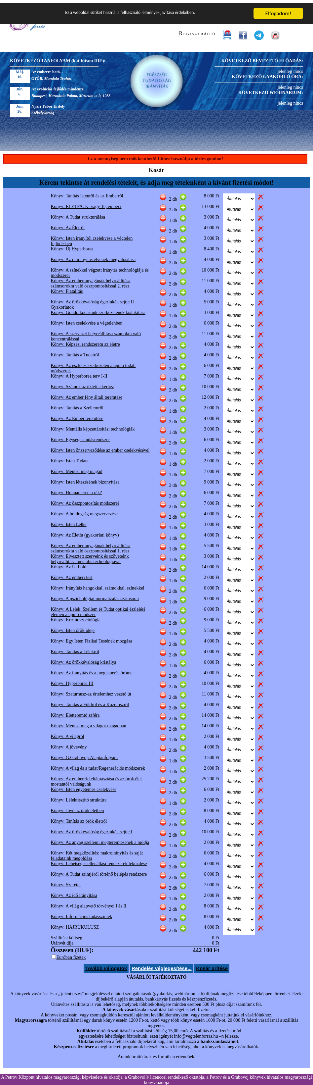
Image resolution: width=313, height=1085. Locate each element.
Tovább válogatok (106, 965)
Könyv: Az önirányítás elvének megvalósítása (93, 256)
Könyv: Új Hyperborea (72, 245)
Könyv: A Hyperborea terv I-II (79, 373)
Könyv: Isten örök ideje (73, 627)
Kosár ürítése (212, 965)
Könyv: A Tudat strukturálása (78, 214)
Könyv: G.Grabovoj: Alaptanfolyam (84, 754)
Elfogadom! (278, 10)
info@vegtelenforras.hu (196, 1033)
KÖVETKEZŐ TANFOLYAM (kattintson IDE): (57, 57)
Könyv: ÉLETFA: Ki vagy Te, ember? (86, 203)
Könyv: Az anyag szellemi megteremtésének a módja (100, 839)
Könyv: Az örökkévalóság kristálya (83, 659)
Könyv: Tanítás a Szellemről (77, 404)
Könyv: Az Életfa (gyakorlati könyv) (85, 532)
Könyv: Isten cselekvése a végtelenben (87, 320)
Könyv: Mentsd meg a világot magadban (88, 722)
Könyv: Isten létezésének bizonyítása (85, 479)
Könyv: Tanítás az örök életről (79, 818)
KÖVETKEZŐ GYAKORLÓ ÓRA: (267, 73)
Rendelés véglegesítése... (162, 965)
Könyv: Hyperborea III (72, 680)
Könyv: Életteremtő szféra (75, 712)
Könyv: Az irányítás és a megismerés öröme (92, 669)
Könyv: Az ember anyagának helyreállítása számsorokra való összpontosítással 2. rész (91, 280)
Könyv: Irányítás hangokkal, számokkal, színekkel (97, 585)
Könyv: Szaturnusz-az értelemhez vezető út (91, 691)
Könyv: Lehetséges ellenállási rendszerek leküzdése (99, 860)
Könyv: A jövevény (69, 744)
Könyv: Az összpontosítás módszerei (85, 500)
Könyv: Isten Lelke (69, 521)
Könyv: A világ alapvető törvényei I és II (89, 903)
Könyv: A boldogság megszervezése (84, 510)
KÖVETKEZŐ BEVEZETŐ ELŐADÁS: (262, 57)
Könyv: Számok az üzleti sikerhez (82, 383)
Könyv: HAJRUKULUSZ (75, 924)
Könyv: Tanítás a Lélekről (75, 648)
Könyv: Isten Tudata (70, 457)
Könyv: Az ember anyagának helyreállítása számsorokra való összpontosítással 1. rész (91, 545)
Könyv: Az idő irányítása (74, 892)
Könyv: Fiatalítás (67, 288)
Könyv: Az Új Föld (69, 563)
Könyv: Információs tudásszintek (81, 913)
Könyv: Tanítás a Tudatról (75, 351)
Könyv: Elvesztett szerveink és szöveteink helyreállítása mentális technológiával (90, 556)
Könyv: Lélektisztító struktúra (79, 797)
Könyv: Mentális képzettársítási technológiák (93, 426)
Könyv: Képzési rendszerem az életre (85, 341)
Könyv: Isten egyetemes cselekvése (84, 786)
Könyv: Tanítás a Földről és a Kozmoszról (90, 701)
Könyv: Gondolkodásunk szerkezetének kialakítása (98, 309)
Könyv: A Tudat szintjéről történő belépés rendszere (99, 871)
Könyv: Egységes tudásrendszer (80, 436)
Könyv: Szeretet (66, 881)
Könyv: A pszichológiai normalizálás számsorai (95, 595)
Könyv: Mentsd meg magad (76, 468)
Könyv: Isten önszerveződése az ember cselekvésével (100, 447)
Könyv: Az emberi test (72, 574)
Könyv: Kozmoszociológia (75, 616)
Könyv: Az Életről (68, 224)
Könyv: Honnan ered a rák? (76, 489)
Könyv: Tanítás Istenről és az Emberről (87, 192)
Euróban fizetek (71, 954)
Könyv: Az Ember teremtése (77, 415)
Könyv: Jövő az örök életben (77, 807)
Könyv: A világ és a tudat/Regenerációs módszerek (98, 765)
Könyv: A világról (67, 733)
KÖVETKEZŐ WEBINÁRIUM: (270, 89)
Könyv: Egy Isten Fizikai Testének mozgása (91, 638)
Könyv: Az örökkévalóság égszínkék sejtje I (92, 828)
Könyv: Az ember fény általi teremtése (87, 394)
